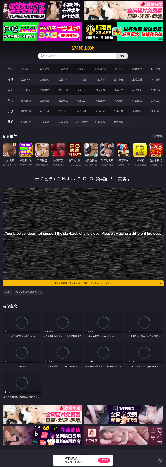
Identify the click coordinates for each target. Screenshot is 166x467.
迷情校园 (100, 111)
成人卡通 (63, 90)
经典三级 (119, 90)
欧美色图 (63, 100)
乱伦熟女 (137, 90)
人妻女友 (63, 111)
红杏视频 (100, 121)
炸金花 (118, 69)
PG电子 (26, 69)
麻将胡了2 (100, 69)
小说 (10, 111)
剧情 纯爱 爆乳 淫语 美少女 (28, 292)
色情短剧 (119, 121)
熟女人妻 (100, 79)
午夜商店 (44, 121)
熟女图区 (137, 100)
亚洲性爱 (26, 90)
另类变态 (156, 90)
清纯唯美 (119, 100)
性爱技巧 (156, 111)
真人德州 (44, 69)
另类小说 (119, 111)
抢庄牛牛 (156, 69)
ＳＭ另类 (156, 79)
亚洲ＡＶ (26, 79)
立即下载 (104, 460)
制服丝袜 (100, 90)
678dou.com (83, 48)
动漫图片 (81, 100)
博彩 (10, 69)
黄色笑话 (137, 111)
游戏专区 (81, 69)
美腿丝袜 (100, 100)
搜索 (122, 56)
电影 (10, 90)
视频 (10, 79)
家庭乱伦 (44, 111)
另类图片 (156, 100)
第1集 (7, 292)
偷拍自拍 (44, 90)
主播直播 (137, 79)
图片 (10, 100)
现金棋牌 (137, 69)
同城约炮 (26, 121)
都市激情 (26, 111)
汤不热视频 (82, 121)
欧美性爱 (81, 90)
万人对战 (63, 69)
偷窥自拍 (26, 100)
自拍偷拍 (44, 79)
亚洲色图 (44, 100)
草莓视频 (63, 121)
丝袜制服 (119, 79)
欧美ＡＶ (63, 79)
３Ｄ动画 (81, 79)
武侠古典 (81, 111)
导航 (10, 122)
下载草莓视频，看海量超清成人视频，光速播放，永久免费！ (108, 283)
